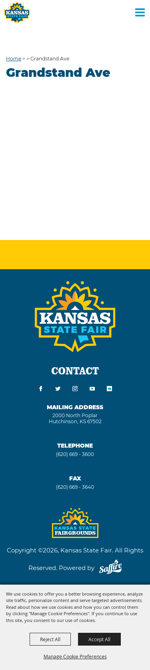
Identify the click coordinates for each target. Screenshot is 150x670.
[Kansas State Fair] (17, 12)
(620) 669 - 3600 (75, 454)
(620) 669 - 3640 (75, 487)
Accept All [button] (99, 639)
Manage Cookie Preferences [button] (75, 656)
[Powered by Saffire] (110, 568)
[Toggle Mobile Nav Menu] (140, 12)
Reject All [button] (50, 639)
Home (13, 59)
